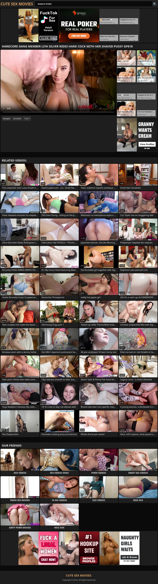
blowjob (6, 118)
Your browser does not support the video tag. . (58, 82)
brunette (17, 118)
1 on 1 (27, 118)
